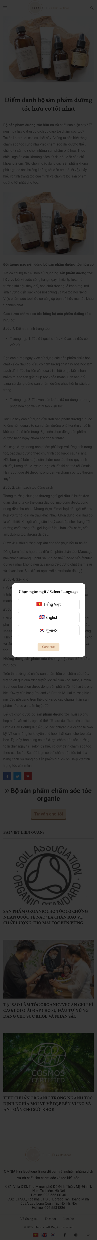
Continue (48, 647)
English (48, 617)
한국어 (48, 630)
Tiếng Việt (48, 604)
